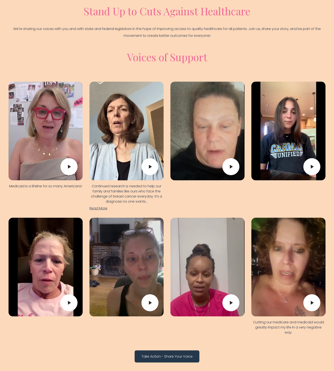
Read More (98, 208)
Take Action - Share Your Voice (167, 356)
